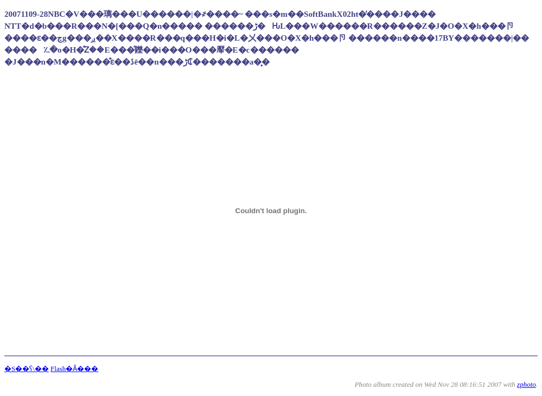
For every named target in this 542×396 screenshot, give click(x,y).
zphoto (526, 384)
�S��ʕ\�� (26, 369)
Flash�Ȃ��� (74, 369)
